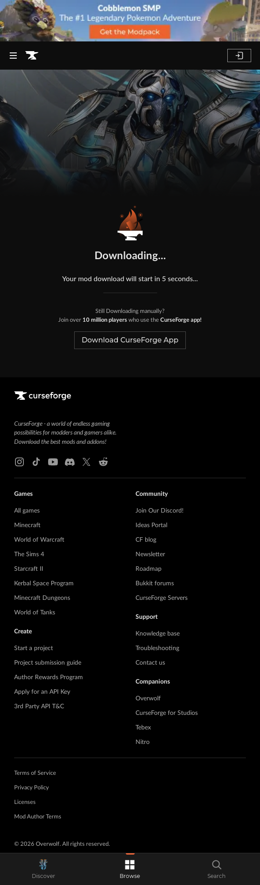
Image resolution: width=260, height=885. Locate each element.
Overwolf (148, 698)
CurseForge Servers (162, 598)
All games (27, 511)
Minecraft (27, 525)
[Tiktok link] (36, 462)
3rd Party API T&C (39, 706)
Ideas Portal (151, 525)
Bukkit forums (155, 583)
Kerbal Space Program (44, 583)
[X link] (86, 462)
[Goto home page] (32, 55)
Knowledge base (158, 634)
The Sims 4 (29, 554)
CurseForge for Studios (167, 713)
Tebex (143, 728)
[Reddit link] (103, 462)
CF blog (146, 540)
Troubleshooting (157, 648)
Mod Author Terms (37, 817)
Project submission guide (47, 663)
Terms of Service (35, 773)
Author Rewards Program (48, 677)
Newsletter (150, 554)
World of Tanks (34, 613)
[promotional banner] (130, 20)
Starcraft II (28, 569)
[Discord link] (69, 462)
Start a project (33, 648)
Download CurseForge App (130, 340)
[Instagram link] (19, 462)
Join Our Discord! (160, 511)
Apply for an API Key (42, 692)
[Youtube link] (53, 462)
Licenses (25, 802)
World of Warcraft (39, 540)
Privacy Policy (31, 788)
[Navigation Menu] (13, 55)
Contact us (150, 663)
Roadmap (149, 569)
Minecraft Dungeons (42, 598)
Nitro (143, 742)
